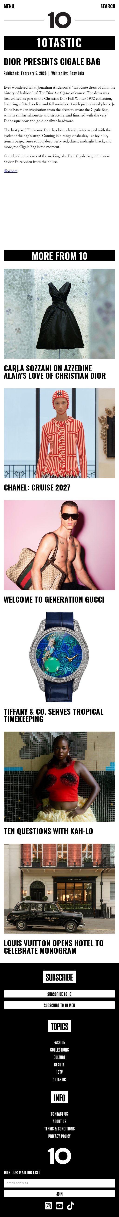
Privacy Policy (59, 1135)
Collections (59, 1049)
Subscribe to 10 (59, 993)
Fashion (60, 1042)
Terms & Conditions (59, 1128)
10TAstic (59, 1079)
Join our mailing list (22, 1172)
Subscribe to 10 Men (59, 1004)
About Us (59, 1120)
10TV (59, 1071)
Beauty (59, 1064)
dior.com (10, 171)
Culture (60, 1056)
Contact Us (59, 1113)
